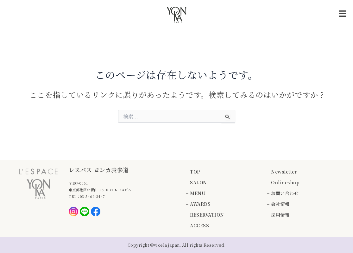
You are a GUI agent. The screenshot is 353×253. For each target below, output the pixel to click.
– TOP (193, 171)
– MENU (195, 193)
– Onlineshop (283, 182)
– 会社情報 (278, 204)
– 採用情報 (278, 215)
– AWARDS (198, 204)
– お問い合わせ (283, 193)
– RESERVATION (205, 215)
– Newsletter (282, 171)
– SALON (196, 182)
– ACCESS (197, 225)
